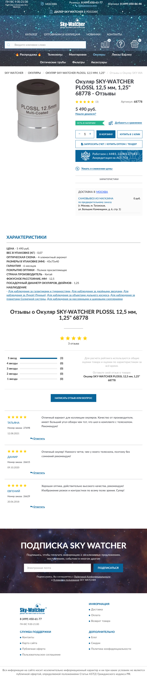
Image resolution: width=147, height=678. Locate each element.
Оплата (95, 615)
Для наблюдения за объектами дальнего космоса (78, 295)
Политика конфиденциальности (111, 649)
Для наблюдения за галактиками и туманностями (39, 291)
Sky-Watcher (21, 6)
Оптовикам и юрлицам (62, 34)
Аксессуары (99, 62)
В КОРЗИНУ (106, 134)
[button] (86, 5)
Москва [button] (102, 192)
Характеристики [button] (109, 179)
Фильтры (78, 62)
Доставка (97, 609)
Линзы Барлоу (122, 54)
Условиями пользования (66, 580)
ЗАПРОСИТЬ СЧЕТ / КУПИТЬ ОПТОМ (109, 144)
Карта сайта (29, 643)
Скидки (95, 643)
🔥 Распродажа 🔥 (28, 54)
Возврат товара (100, 621)
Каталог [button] (31, 34)
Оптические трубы (53, 62)
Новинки (93, 34)
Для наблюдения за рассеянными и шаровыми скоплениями (85, 299)
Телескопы (55, 54)
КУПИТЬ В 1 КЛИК (130, 134)
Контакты (114, 34)
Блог (94, 637)
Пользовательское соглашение (41, 655)
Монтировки (78, 54)
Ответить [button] (37, 438)
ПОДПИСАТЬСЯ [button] (108, 568)
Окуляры (99, 54)
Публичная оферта (33, 649)
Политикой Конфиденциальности (92, 577)
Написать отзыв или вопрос (73, 398)
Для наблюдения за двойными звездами (97, 291)
